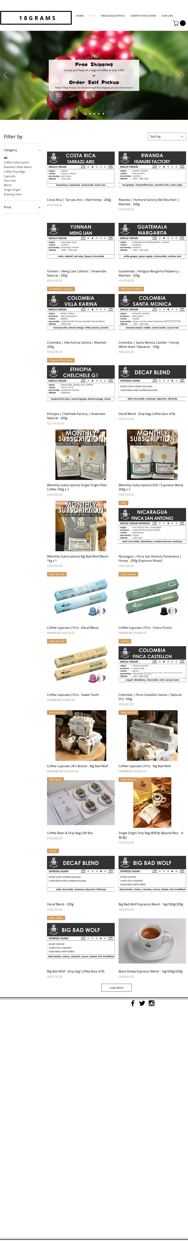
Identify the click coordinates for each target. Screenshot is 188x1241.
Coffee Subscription (16, 162)
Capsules (10, 176)
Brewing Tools (13, 194)
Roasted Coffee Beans (18, 167)
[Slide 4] (99, 113)
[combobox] (167, 136)
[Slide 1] (94, 113)
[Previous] (5, 75)
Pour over (10, 180)
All (5, 158)
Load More (116, 987)
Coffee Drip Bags (14, 171)
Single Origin (12, 189)
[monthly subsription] (90, 113)
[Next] (182, 75)
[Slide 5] (103, 113)
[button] (180, 23)
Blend (7, 185)
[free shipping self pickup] (85, 114)
